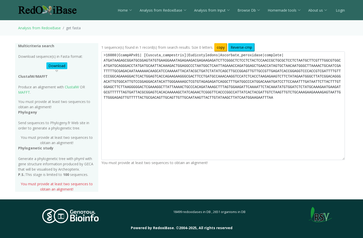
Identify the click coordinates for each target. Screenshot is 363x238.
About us (317, 10)
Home (125, 10)
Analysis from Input (212, 10)
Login (340, 10)
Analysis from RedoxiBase (39, 27)
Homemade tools (284, 10)
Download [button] (56, 65)
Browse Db (248, 10)
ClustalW (72, 87)
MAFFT (24, 92)
